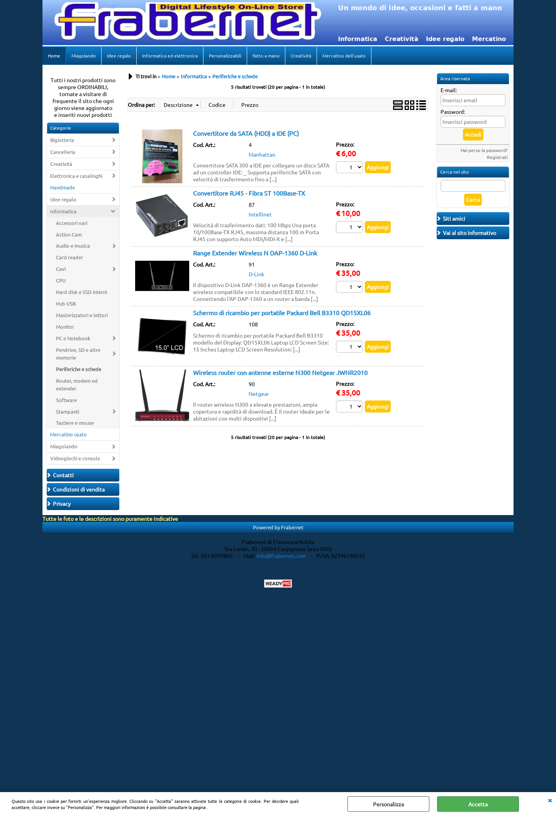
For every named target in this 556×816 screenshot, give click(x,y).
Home (54, 55)
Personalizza (388, 804)
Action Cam (69, 234)
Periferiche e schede (78, 369)
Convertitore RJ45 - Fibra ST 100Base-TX (249, 193)
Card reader (69, 257)
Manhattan (262, 154)
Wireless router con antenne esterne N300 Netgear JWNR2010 (280, 372)
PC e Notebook (73, 338)
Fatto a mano (266, 55)
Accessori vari (71, 223)
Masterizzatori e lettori (82, 315)
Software (66, 400)
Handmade (62, 187)
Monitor (65, 326)
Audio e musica (73, 245)
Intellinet (260, 214)
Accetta (478, 804)
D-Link (256, 273)
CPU (61, 280)
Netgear (259, 393)
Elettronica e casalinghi (76, 175)
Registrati (497, 157)
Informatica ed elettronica (170, 55)
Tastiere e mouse (75, 422)
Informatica (63, 211)
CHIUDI (550, 800)
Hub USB (66, 303)
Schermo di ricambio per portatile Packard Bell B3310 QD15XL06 (282, 312)
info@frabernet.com (281, 555)
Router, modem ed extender (77, 384)
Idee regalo (119, 55)
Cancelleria (62, 152)
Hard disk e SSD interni (81, 292)
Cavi (61, 268)
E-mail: (449, 89)
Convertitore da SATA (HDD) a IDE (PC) (246, 133)
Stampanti (67, 411)
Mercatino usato (68, 434)
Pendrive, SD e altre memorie (78, 353)
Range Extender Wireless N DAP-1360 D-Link (255, 253)
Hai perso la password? (484, 150)
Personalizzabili (225, 55)
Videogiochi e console (75, 458)
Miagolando (83, 55)
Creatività (301, 55)
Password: (453, 111)
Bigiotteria (62, 140)
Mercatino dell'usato (344, 55)
